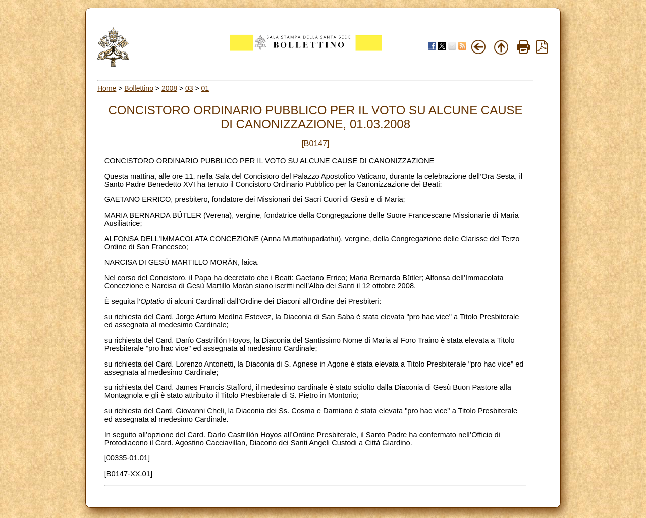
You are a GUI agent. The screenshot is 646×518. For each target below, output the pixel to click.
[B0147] (315, 143)
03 (189, 88)
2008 (169, 88)
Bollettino (138, 88)
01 (205, 88)
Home (106, 88)
